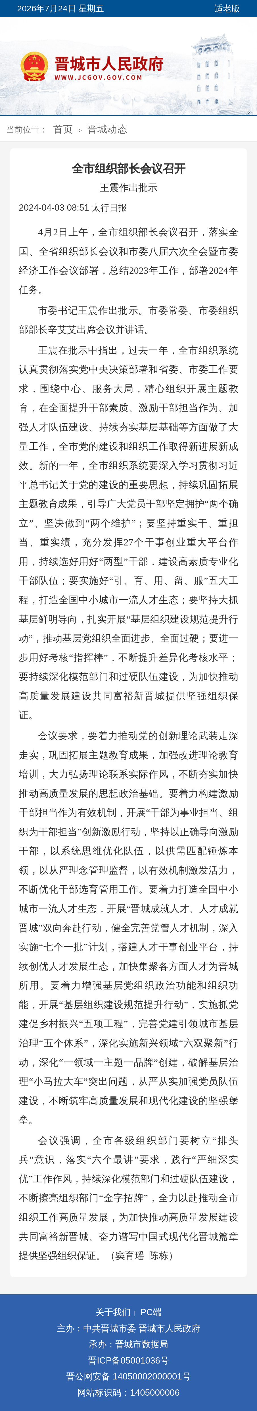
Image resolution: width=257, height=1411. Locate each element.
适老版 (227, 8)
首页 (63, 129)
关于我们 (113, 1312)
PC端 (151, 1312)
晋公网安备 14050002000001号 (128, 1376)
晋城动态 (107, 129)
